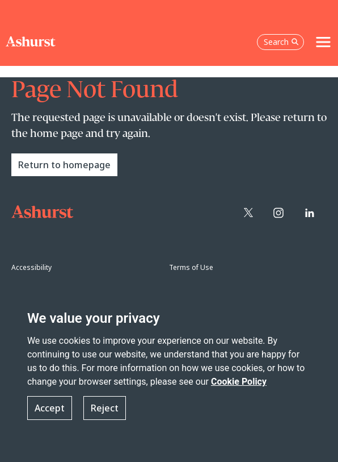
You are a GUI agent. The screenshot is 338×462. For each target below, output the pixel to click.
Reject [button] (105, 408)
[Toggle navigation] (323, 42)
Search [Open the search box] (281, 41)
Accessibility (31, 267)
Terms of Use (191, 267)
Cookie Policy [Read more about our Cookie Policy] (239, 381)
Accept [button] (50, 408)
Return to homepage (64, 165)
